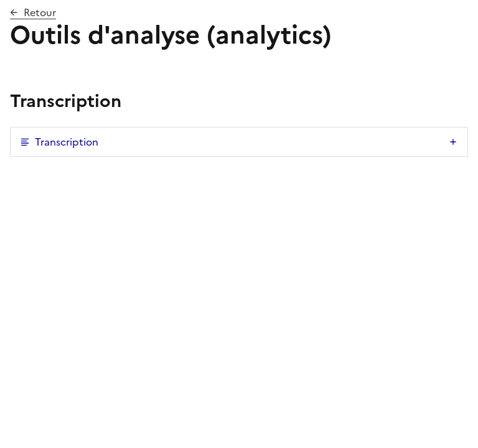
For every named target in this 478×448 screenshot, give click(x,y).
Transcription (66, 141)
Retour (40, 12)
